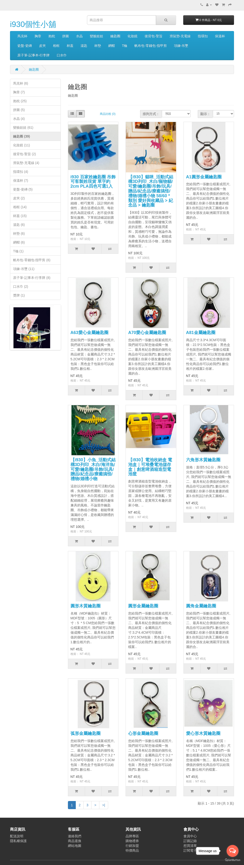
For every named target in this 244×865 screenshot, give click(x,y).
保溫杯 (220, 36)
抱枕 (51, 36)
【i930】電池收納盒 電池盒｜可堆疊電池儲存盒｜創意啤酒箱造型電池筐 (150, 466)
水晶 (79, 36)
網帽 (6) (19, 242)
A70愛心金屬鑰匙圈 (147, 332)
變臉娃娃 (96, 36)
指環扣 (203, 36)
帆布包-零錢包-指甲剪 (150, 46)
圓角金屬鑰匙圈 (201, 606)
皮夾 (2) (19, 198)
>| (103, 805)
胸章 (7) (19, 92)
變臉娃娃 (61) (23, 127)
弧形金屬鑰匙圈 (86, 733)
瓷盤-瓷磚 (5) (23, 189)
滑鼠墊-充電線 (180, 36)
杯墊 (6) (19, 233)
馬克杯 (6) (20, 83)
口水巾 (62, 55)
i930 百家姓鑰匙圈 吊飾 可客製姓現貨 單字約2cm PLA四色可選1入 (93, 182)
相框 (56, 46)
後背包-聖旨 (154, 36)
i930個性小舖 (33, 24)
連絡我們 (74, 836)
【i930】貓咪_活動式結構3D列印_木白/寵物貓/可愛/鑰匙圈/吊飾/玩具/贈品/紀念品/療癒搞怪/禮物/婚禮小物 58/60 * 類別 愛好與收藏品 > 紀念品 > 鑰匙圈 (150, 191)
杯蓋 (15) (20, 216)
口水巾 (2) (20, 286)
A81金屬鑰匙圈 (200, 332)
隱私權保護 (18, 841)
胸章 (38, 36)
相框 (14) (20, 207)
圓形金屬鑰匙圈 (143, 606)
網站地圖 (74, 846)
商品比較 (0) (108, 114)
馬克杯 (22, 36)
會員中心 (190, 836)
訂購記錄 (190, 841)
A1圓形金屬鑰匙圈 (204, 177)
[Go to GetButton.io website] (232, 860)
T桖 (124, 46)
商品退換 (74, 841)
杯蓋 (70, 46)
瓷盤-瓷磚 (24, 46)
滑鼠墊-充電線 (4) (26, 163)
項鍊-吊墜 (181, 46)
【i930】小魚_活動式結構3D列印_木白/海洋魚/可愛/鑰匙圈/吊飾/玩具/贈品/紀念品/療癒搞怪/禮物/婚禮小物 (93, 469)
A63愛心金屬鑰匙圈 (89, 332)
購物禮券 (132, 841)
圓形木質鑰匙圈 (86, 606)
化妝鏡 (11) (21, 145)
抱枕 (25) (20, 101)
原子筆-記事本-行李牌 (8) (31, 278)
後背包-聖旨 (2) (24, 154)
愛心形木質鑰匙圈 (203, 733)
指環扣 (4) (20, 172)
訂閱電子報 (191, 850)
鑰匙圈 (115, 36)
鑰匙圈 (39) (21, 136)
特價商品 (132, 850)
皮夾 (42, 46)
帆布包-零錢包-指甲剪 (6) (31, 260)
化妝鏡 (132, 36)
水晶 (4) (19, 119)
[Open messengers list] (233, 851)
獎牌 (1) (19, 295)
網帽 (111, 46)
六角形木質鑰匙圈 (203, 459)
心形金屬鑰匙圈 (143, 733)
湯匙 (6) (19, 225)
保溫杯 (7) (20, 180)
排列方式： (151, 114)
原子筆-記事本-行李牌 (33, 55)
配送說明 (16, 836)
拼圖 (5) (19, 110)
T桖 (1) (18, 251)
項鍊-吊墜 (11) (23, 269)
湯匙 (84, 46)
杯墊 (97, 46)
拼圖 (65, 36)
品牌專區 (132, 836)
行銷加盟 (132, 846)
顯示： (205, 114)
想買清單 (190, 846)
